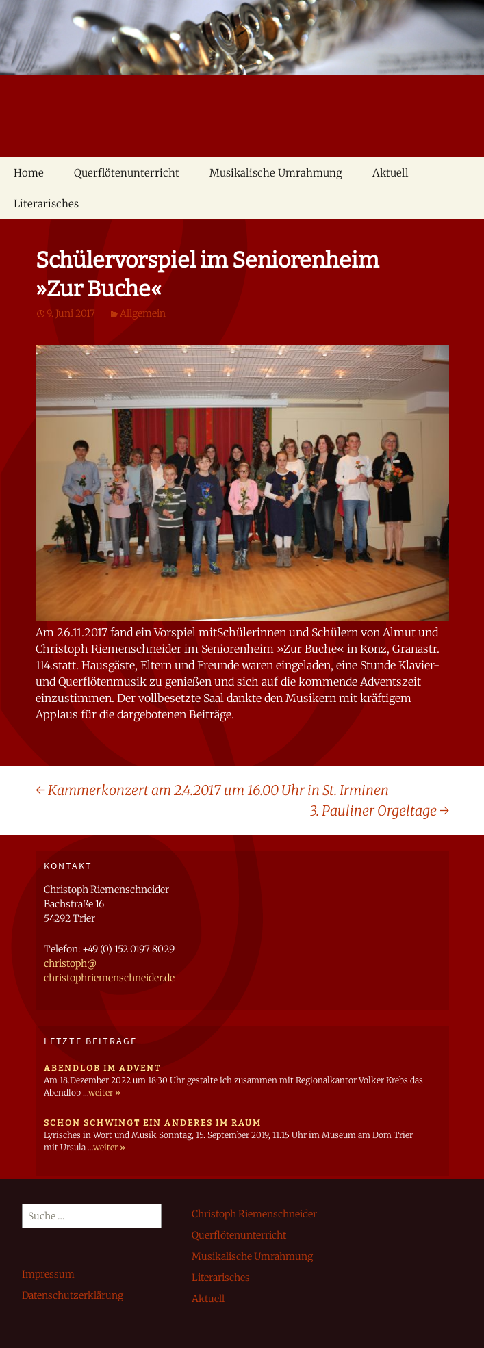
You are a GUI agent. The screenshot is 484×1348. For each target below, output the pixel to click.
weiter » (104, 1092)
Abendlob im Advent (102, 1068)
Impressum (48, 1274)
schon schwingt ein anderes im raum (153, 1123)
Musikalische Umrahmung (275, 172)
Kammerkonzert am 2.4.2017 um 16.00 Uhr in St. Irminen (212, 790)
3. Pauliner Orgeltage (379, 810)
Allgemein (143, 313)
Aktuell (390, 172)
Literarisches (46, 203)
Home (29, 172)
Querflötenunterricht (126, 172)
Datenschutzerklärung (72, 1295)
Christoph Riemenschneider (254, 1214)
